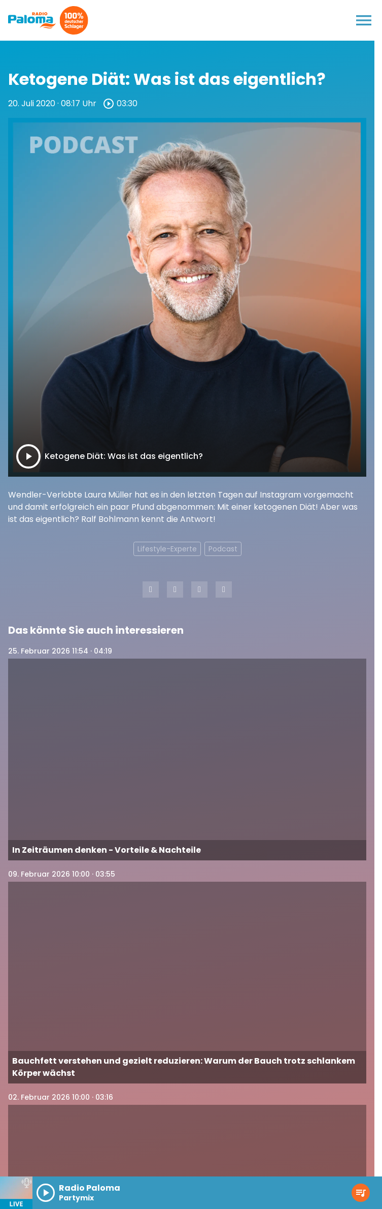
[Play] (28, 456)
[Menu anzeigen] (364, 20)
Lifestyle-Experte (167, 549)
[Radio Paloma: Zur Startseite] (32, 20)
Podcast (223, 549)
